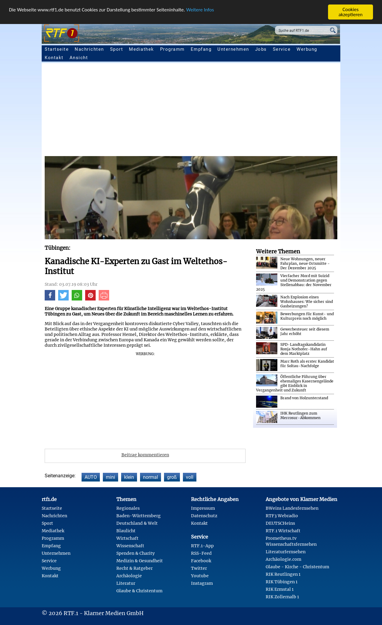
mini (110, 477)
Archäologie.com (283, 559)
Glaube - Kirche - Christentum (297, 566)
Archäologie (129, 575)
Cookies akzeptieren (351, 12)
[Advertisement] (191, 111)
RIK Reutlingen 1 (283, 574)
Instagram (202, 583)
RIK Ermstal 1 (280, 589)
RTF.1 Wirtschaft (283, 530)
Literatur (125, 583)
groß (172, 477)
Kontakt (54, 57)
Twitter (199, 568)
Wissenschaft (130, 545)
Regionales (128, 508)
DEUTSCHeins (280, 523)
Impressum (203, 508)
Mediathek (141, 49)
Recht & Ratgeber (134, 568)
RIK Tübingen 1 (281, 581)
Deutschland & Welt (137, 523)
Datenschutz (204, 515)
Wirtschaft (127, 538)
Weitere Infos (200, 10)
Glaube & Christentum (139, 590)
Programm (172, 49)
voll (189, 477)
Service (282, 49)
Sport (116, 49)
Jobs (261, 49)
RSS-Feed (201, 553)
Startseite (57, 49)
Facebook (201, 560)
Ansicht (79, 57)
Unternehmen (233, 49)
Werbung (307, 49)
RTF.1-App (202, 545)
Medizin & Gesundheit (139, 560)
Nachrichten (89, 49)
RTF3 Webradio (282, 515)
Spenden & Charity (135, 553)
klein (129, 477)
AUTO (91, 477)
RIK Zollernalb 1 (282, 596)
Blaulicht (126, 530)
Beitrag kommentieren (145, 454)
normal (150, 477)
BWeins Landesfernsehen (292, 508)
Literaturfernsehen (286, 551)
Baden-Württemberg (138, 515)
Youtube (200, 575)
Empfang (201, 49)
